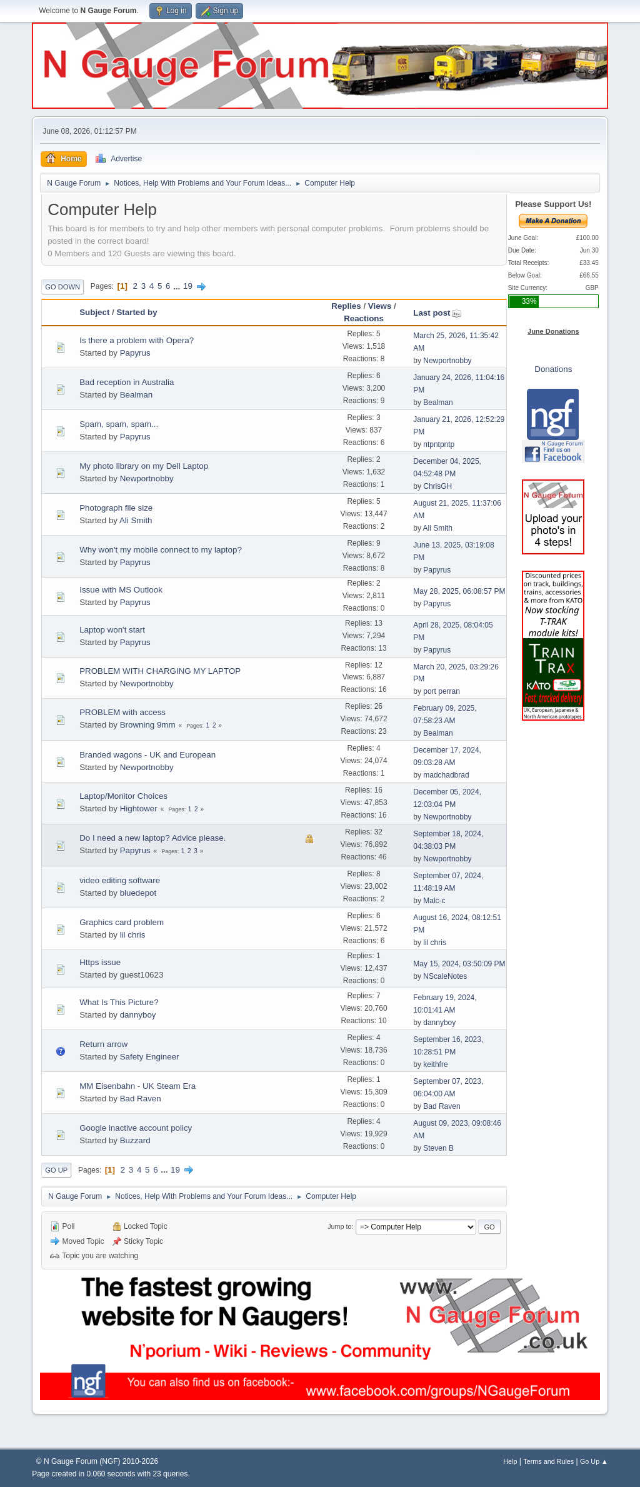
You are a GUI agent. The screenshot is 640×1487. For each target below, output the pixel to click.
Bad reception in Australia (126, 382)
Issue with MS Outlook (120, 589)
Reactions (364, 318)
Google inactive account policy (135, 1128)
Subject (94, 312)
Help (510, 1461)
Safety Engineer (149, 1056)
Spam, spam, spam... (118, 424)
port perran (441, 691)
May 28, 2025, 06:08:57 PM (459, 591)
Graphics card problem (121, 922)
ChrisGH (437, 486)
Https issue (100, 962)
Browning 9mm (148, 724)
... (177, 286)
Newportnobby (447, 360)
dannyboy (138, 1014)
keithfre (435, 1064)
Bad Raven (140, 1098)
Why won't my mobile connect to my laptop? (160, 549)
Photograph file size (115, 508)
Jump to (339, 1226)
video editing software (119, 880)
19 (187, 286)
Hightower (139, 808)
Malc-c (434, 900)
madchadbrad (446, 775)
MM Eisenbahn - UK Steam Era (137, 1086)
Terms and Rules (548, 1461)
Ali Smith (135, 520)
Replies (346, 306)
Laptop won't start (112, 629)
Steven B (438, 1148)
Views (380, 306)
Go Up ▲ (594, 1461)
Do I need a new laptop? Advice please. (152, 838)
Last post (437, 313)
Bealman (136, 394)
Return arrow (103, 1044)
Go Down (62, 287)
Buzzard (135, 1140)
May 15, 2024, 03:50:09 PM (459, 963)
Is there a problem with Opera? (136, 340)
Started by (136, 312)
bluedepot (138, 893)
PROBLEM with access (122, 712)
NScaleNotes (445, 976)
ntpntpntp (438, 444)
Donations (553, 369)
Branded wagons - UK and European (147, 754)
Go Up (56, 1170)
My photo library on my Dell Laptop (143, 466)
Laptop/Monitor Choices (123, 796)
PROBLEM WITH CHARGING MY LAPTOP (160, 671)
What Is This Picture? (118, 1002)
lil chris (133, 934)
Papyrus (135, 353)
